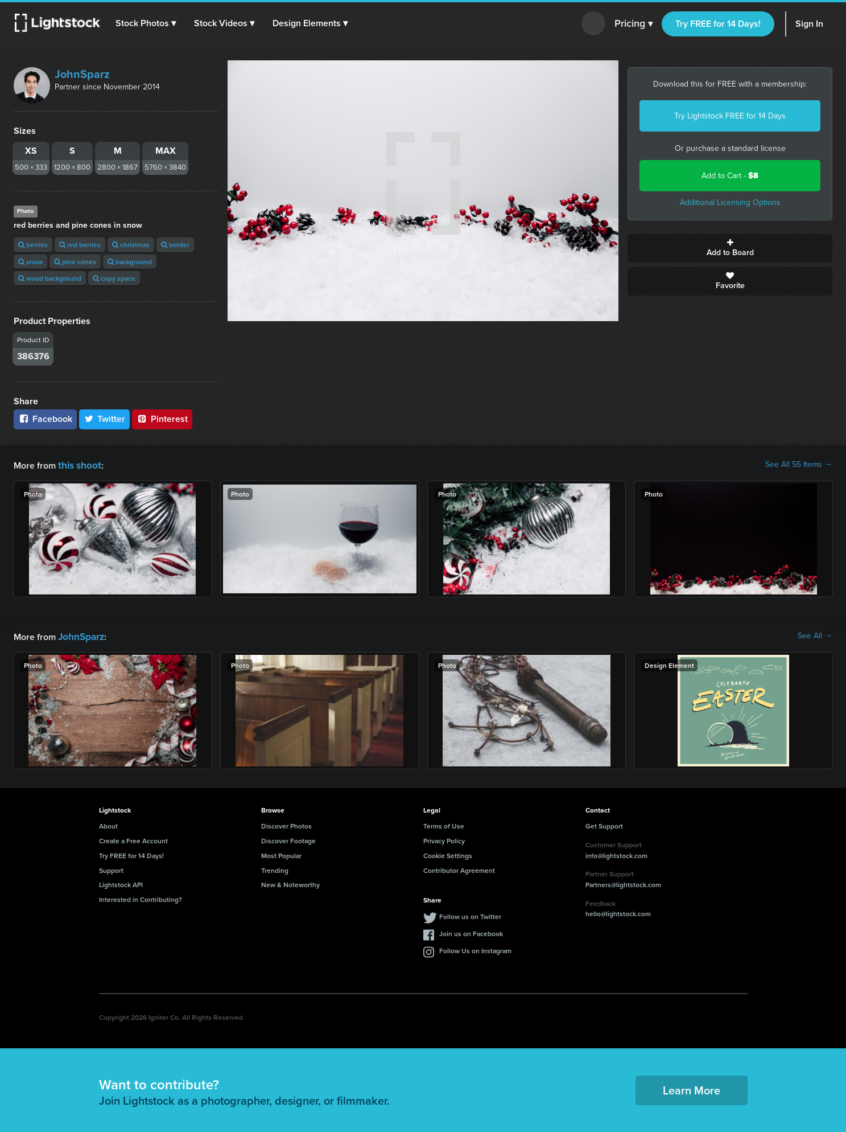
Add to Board (730, 248)
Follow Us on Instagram (475, 948)
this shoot (78, 464)
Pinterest (162, 418)
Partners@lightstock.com (623, 882)
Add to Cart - (729, 176)
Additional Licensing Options (730, 202)
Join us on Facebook (471, 931)
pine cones (75, 261)
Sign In (809, 23)
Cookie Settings (447, 853)
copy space (114, 278)
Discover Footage (288, 838)
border (175, 244)
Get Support (604, 824)
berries (33, 244)
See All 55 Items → (798, 464)
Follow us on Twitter (470, 914)
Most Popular (281, 853)
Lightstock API (121, 882)
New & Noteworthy (290, 882)
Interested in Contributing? (140, 897)
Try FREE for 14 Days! (718, 23)
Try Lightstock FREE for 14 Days (730, 116)
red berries (80, 244)
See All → (815, 635)
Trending (274, 868)
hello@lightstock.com (618, 911)
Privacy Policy (444, 838)
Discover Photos (286, 824)
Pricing (633, 23)
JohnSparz (82, 74)
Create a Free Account (133, 838)
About (108, 824)
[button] (147, 23)
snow (30, 261)
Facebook (45, 418)
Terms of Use (443, 824)
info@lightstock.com (616, 853)
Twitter (105, 418)
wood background (49, 278)
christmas (131, 244)
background (130, 261)
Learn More (691, 1088)
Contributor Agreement (459, 868)
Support (111, 868)
